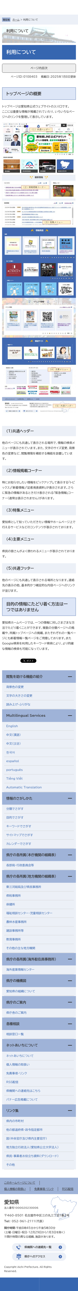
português (14, 769)
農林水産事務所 (16, 921)
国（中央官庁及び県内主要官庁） (26, 1138)
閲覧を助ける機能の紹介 (24, 676)
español (12, 761)
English (12, 726)
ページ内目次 (38, 68)
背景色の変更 (15, 686)
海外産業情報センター (20, 969)
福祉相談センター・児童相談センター (29, 913)
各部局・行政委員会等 (20, 865)
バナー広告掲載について (22, 1099)
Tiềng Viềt (14, 778)
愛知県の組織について (20, 991)
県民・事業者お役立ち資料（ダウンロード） (32, 1156)
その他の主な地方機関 (20, 948)
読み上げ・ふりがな (18, 704)
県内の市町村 (15, 1121)
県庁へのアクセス (35, 1256)
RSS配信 (12, 1082)
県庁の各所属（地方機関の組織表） (31, 876)
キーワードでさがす (18, 826)
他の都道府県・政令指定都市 (24, 1129)
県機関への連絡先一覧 (38, 1247)
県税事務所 (13, 895)
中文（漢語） (13, 734)
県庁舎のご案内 (16, 1012)
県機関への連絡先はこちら (23, 1090)
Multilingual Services (26, 715)
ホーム (16, 19)
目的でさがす (15, 817)
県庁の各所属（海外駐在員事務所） (31, 959)
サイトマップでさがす (19, 835)
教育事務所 (13, 939)
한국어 (10, 752)
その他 (10, 1164)
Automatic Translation (24, 787)
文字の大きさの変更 (19, 695)
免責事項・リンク (16, 1073)
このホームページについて (19, 1182)
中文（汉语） (13, 743)
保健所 (10, 904)
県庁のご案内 (16, 1002)
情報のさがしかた (19, 798)
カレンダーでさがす (18, 843)
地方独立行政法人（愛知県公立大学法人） (32, 1147)
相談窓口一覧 (15, 1034)
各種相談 (13, 1023)
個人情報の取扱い (18, 1064)
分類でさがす (15, 808)
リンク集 (12, 1110)
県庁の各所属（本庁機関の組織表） (31, 855)
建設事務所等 (15, 930)
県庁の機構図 (16, 980)
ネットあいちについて (22, 1045)
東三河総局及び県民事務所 (23, 886)
